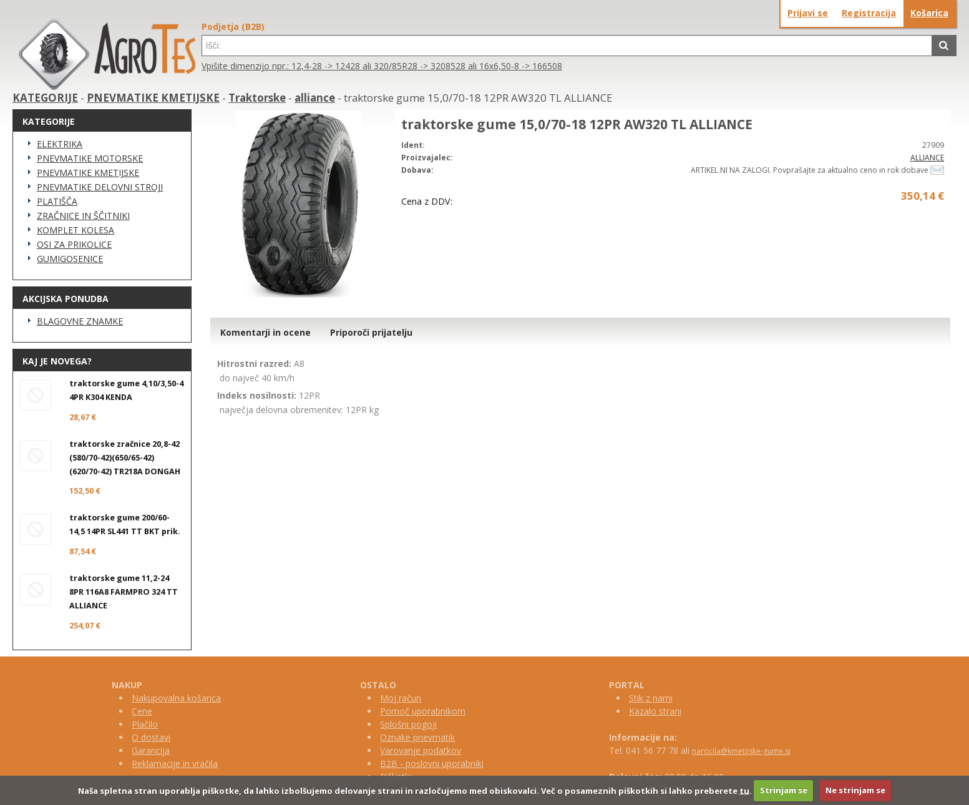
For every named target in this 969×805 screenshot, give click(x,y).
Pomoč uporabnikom (422, 711)
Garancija (151, 750)
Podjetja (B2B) (233, 26)
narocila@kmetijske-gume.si (741, 751)
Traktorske (257, 97)
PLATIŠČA (57, 201)
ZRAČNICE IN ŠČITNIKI (83, 216)
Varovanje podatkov (420, 750)
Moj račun (400, 698)
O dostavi (151, 737)
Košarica (929, 13)
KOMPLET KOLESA (75, 230)
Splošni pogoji (408, 724)
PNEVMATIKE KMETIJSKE (153, 97)
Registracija (869, 13)
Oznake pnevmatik (417, 737)
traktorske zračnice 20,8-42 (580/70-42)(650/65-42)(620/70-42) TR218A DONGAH (124, 458)
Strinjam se (783, 790)
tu (744, 790)
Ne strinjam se (855, 790)
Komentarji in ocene (265, 332)
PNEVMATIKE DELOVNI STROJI (100, 187)
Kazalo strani (655, 711)
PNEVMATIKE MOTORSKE (90, 158)
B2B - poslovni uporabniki (432, 763)
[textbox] (567, 45)
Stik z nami (651, 698)
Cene (142, 711)
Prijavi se (807, 13)
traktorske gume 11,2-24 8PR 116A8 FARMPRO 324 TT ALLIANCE (123, 592)
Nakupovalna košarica (176, 698)
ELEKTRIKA (59, 144)
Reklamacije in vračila (175, 763)
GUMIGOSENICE (70, 259)
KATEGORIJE (45, 97)
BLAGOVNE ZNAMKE (80, 321)
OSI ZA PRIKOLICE (74, 244)
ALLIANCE (927, 157)
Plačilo (145, 724)
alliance (315, 97)
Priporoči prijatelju (371, 332)
